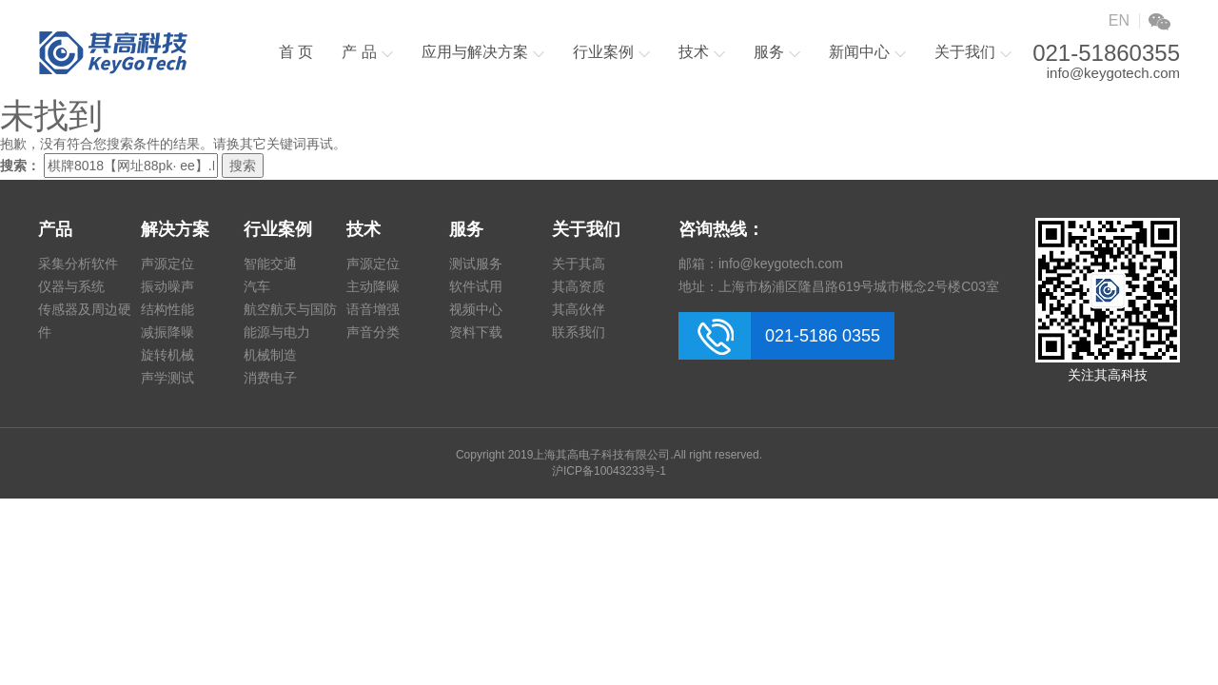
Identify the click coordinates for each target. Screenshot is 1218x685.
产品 (55, 229)
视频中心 (475, 309)
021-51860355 (1106, 53)
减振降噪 (167, 332)
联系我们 (578, 332)
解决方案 (175, 229)
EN (1119, 20)
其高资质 (578, 286)
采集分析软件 (78, 263)
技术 (701, 52)
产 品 (367, 52)
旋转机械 (167, 354)
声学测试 (167, 377)
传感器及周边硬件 (84, 321)
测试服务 (475, 263)
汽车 (257, 286)
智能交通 (270, 263)
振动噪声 (167, 286)
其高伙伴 (578, 309)
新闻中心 (867, 52)
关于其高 (578, 263)
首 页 (296, 52)
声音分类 (373, 332)
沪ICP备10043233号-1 (609, 471)
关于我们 (973, 52)
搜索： (20, 165)
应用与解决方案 (483, 52)
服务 (777, 52)
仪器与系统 (71, 286)
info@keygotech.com (1113, 73)
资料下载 (475, 332)
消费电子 (270, 377)
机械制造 (270, 354)
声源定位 (167, 263)
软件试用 (475, 286)
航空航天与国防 (290, 309)
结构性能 (167, 309)
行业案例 (611, 52)
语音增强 (373, 309)
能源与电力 (277, 332)
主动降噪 (373, 286)
